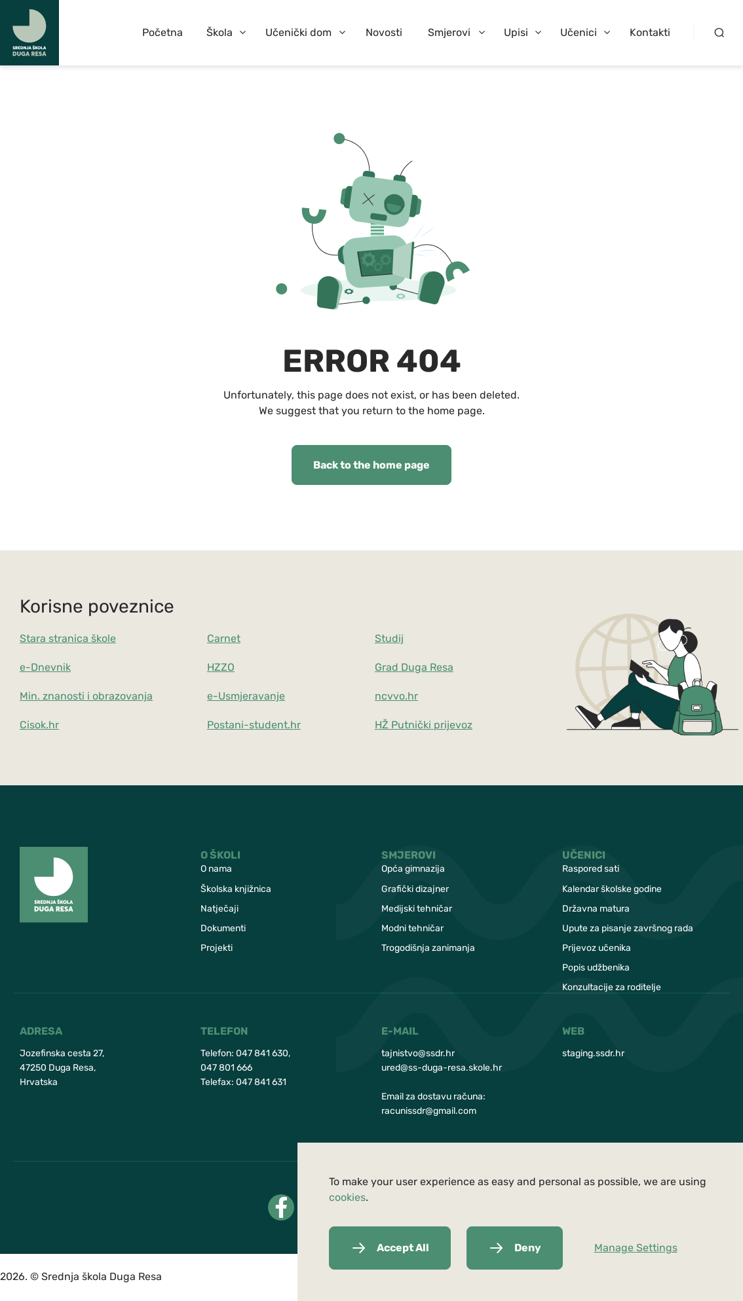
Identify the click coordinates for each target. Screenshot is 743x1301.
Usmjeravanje (251, 696)
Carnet (223, 638)
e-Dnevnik (45, 667)
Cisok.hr (39, 725)
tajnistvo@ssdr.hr (418, 1053)
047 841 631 (261, 1082)
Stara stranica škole (68, 638)
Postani (225, 725)
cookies (347, 1197)
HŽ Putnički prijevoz (423, 725)
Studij (389, 638)
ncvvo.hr (396, 696)
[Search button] (718, 33)
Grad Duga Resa (414, 667)
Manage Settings (635, 1248)
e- (212, 696)
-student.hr (272, 725)
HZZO (221, 667)
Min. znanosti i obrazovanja (86, 696)
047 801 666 (226, 1067)
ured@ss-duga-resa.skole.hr (441, 1067)
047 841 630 (262, 1053)
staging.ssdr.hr (593, 1053)
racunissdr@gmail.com (428, 1110)
